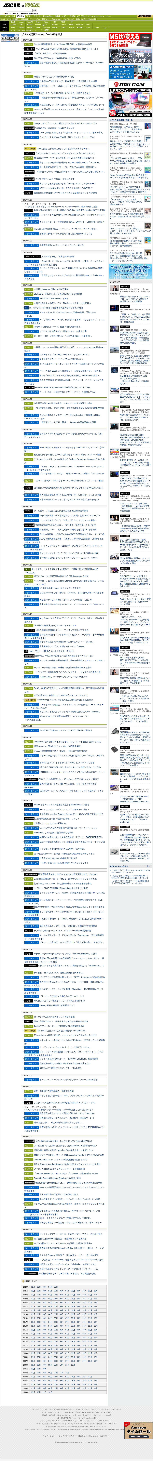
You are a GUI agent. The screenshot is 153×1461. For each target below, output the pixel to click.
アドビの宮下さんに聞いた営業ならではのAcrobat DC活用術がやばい (65, 1147)
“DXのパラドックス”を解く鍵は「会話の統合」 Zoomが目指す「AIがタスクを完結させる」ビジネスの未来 (135, 548)
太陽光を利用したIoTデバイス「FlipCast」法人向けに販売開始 (62, 305)
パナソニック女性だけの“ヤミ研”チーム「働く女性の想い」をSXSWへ (71, 944)
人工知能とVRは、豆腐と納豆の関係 (58, 258)
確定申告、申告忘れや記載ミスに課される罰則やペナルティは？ (64, 657)
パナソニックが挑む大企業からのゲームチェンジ (62, 998)
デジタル (36, 18)
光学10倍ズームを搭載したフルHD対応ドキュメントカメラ (61, 697)
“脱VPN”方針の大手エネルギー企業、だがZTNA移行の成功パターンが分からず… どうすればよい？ (135, 760)
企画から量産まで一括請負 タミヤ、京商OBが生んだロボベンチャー (71, 1224)
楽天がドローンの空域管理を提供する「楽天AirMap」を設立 (61, 578)
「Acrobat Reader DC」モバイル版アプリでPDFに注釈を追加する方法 (66, 1175)
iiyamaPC (30, 23)
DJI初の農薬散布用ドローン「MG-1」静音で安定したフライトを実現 (65, 880)
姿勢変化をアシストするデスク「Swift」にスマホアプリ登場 (67, 764)
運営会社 (81, 1437)
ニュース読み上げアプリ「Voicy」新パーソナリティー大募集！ (68, 522)
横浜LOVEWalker (56, 1431)
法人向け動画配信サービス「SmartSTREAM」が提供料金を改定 (63, 46)
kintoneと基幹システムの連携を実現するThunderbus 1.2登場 (61, 806)
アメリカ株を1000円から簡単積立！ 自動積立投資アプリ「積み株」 (71, 372)
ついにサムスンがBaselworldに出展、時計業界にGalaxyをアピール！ (67, 50)
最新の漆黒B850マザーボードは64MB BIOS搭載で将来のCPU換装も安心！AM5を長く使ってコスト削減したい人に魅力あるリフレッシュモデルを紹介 (135, 801)
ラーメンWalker (30, 1431)
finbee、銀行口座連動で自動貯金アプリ (57, 1007)
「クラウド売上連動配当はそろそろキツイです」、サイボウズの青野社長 (67, 674)
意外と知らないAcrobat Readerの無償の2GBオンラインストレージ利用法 (67, 1166)
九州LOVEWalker (95, 1431)
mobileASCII (84, 1428)
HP (72, 23)
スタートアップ (99, 18)
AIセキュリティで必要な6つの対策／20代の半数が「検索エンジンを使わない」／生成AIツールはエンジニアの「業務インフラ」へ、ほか (130, 184)
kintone (29, 29)
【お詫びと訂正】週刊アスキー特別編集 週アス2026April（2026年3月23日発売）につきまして (130, 917)
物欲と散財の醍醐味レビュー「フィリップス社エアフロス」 (63, 631)
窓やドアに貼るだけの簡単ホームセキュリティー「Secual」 (67, 643)
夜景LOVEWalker (82, 1431)
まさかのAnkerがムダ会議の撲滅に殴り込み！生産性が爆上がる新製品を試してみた (130, 255)
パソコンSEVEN (46, 23)
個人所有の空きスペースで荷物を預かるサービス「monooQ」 (68, 1115)
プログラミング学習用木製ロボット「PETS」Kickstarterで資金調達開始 (72, 979)
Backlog (71, 29)
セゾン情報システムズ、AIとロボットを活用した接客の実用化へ (63, 1245)
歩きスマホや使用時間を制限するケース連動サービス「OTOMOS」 (70, 164)
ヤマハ (88, 29)
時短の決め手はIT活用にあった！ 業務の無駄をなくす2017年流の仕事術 (68, 1184)
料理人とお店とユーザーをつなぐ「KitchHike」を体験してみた (68, 1266)
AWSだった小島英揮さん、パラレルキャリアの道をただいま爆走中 (68, 781)
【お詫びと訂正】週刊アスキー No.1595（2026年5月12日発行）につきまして (131, 912)
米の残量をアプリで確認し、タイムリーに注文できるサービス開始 (70, 1201)
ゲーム (108, 18)
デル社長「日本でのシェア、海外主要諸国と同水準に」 (59, 974)
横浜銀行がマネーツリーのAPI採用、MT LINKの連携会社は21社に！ (65, 159)
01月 (33, 1288)
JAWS (13, 29)
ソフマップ (38, 32)
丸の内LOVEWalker (108, 1431)
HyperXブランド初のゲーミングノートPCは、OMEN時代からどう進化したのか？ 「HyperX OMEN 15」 (134, 859)
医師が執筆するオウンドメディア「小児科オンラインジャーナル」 (70, 1270)
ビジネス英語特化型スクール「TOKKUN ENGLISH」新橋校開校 (69, 1060)
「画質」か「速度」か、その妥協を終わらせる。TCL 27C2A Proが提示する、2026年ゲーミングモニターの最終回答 (135, 359)
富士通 (13, 23)
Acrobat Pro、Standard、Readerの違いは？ (55, 129)
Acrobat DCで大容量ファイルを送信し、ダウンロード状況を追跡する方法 (67, 743)
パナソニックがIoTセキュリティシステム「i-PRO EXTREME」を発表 (65, 955)
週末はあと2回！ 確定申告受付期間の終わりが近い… (59, 1124)
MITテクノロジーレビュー (97, 1428)
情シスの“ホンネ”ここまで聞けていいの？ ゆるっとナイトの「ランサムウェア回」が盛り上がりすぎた (130, 270)
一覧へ (147, 907)
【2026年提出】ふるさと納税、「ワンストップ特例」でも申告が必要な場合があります (126, 241)
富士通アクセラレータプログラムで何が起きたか (62, 361)
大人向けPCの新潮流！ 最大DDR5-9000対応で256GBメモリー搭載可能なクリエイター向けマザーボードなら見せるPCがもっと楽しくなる (135, 585)
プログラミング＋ (89, 1425)
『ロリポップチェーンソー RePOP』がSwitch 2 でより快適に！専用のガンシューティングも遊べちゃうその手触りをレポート (135, 661)
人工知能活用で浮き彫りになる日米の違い (59, 1196)
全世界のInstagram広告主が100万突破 (51, 291)
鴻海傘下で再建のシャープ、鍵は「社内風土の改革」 (58, 328)
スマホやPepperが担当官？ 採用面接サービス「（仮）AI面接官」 (70, 1257)
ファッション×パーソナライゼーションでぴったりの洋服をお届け (69, 555)
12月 (96, 1292)
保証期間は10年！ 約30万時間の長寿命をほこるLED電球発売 (68, 531)
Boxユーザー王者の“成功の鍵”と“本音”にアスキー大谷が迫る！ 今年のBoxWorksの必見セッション (135, 702)
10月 (84, 1292)
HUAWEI (71, 26)
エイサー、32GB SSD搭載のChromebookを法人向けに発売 (61, 890)
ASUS (63, 23)
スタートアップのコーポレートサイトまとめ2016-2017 (65, 356)
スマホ (90, 18)
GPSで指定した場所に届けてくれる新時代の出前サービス (63, 150)
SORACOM (68, 1422)
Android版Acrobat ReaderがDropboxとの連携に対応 (57, 1180)
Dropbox (54, 29)
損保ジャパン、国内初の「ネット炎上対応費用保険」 (58, 748)
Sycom (38, 23)
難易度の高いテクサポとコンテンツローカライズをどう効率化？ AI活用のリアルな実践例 (135, 339)
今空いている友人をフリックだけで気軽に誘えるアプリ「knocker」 (70, 713)
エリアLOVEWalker (43, 1431)
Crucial (63, 26)
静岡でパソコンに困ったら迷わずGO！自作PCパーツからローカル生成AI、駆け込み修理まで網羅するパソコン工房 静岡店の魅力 (135, 400)
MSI (55, 23)
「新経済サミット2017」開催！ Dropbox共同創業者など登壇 (68, 424)
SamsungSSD (45, 26)
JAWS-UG (52, 1417)
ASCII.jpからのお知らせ (119, 907)
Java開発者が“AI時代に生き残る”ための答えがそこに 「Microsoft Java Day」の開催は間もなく (134, 420)
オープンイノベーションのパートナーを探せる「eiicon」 (65, 1049)
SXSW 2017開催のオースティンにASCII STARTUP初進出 (66, 732)
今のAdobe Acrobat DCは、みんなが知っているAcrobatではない (64, 1142)
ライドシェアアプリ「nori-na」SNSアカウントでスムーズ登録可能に (71, 1235)
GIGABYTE (38, 26)
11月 (90, 1292)
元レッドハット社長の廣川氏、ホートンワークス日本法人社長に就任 (65, 1037)
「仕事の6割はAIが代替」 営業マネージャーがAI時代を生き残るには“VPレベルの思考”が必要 (135, 569)
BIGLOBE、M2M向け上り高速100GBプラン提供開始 (58, 295)
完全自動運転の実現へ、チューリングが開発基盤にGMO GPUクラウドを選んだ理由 (135, 601)
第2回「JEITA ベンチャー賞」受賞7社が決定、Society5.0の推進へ (69, 377)
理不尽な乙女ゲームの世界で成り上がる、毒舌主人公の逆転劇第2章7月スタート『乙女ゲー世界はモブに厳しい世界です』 (130, 228)
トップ (3, 18)
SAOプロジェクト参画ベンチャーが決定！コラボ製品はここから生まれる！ (58, 1111)
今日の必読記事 (51, 1428)
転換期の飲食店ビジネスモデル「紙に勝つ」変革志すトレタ (67, 1119)
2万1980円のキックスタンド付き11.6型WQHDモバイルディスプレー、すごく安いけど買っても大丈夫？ (135, 439)
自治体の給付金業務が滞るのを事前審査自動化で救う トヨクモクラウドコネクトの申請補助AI (126, 282)
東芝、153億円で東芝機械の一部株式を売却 (54, 1092)
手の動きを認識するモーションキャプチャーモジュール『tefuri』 (69, 559)
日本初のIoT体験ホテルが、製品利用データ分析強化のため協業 (68, 83)
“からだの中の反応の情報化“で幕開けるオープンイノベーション (68, 829)
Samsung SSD (46, 1422)
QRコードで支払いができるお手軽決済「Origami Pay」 (62, 1032)
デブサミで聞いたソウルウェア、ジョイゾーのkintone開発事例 (62, 932)
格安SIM (15, 21)
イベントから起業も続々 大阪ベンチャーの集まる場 (63, 333)
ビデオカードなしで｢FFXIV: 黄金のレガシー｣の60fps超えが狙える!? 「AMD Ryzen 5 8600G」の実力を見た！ (135, 898)
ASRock (54, 26)
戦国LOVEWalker (121, 1431)
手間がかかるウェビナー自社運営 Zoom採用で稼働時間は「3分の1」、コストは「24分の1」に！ (136, 680)
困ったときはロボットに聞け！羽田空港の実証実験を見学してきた (64, 855)
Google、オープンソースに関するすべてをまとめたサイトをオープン (65, 125)
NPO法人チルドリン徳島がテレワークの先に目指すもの (59, 1002)
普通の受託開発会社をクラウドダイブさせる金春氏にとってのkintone (65, 194)
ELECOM (13, 26)
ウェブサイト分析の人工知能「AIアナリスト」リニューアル (67, 139)
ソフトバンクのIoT (105, 29)
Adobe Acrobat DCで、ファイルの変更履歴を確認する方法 (60, 1161)
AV (78, 18)
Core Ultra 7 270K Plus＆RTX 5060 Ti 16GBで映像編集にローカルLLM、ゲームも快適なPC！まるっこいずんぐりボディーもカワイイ (135, 524)
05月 (56, 1288)
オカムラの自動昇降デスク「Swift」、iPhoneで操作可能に (60, 752)
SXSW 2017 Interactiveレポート (54, 300)
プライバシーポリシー (67, 1437)
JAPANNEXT (29, 32)
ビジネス (31, 5)
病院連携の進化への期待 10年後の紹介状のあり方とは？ (65, 1065)
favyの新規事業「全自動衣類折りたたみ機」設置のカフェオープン (70, 517)
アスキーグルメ (35, 21)
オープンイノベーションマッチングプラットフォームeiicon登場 (68, 1081)
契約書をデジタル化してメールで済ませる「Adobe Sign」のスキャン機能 (67, 456)
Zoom (97, 29)
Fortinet (80, 29)
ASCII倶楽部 (145, 17)
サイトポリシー (51, 1437)
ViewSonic (80, 26)
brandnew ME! (47, 32)
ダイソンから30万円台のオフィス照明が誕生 (54, 1018)
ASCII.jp (11, 5)
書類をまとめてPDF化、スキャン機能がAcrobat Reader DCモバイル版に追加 (69, 1156)
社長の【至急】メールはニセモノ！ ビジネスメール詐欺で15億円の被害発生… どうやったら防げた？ (135, 504)
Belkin (88, 26)
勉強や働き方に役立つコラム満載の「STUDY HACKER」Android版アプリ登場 (69, 212)
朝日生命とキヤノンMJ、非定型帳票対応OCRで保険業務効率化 (63, 885)
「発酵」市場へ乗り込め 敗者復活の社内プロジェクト (64, 864)
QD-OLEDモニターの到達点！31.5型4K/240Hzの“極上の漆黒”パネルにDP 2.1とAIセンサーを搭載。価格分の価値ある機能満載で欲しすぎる (135, 622)
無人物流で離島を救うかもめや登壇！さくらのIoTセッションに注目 (70, 496)
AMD (21, 26)
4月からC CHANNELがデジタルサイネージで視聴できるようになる (70, 769)
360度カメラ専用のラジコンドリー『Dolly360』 (61, 1069)
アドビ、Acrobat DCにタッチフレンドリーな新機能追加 (59, 1170)
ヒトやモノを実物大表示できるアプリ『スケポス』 (63, 850)
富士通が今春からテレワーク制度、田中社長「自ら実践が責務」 (67, 1275)
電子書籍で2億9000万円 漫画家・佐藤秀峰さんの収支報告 (60, 1240)
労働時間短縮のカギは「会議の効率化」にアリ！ (57, 820)
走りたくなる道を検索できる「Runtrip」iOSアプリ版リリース (68, 185)
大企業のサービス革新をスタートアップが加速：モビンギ (66, 601)
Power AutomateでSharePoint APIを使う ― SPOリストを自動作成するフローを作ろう (129, 215)
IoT (13, 18)
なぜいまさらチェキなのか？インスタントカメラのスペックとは (65, 155)
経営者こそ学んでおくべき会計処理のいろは (54, 78)
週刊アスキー (46, 21)
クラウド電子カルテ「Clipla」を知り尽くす (54, 180)
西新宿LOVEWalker (69, 1431)
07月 (67, 1292)
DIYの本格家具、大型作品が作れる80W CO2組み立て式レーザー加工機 (72, 536)
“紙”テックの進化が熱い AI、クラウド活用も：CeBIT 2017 (66, 190)
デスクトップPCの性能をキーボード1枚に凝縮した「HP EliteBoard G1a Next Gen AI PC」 (135, 839)
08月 (73, 1292)
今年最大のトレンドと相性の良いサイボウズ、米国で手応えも (62, 94)
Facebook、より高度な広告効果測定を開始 (53, 834)
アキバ (83, 18)
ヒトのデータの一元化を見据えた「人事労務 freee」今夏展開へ (63, 337)
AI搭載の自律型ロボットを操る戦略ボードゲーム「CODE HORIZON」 (71, 839)
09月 (79, 1292)
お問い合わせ (92, 1437)
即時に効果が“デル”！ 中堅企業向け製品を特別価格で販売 (61, 1023)
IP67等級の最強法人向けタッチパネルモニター (55, 627)
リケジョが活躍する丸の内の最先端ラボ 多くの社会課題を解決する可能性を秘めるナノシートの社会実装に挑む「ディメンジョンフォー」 (129, 296)
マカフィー (13, 32)
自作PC (72, 18)
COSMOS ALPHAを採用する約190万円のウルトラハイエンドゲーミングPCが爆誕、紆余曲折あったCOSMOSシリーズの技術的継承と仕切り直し (135, 378)
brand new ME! (91, 1419)
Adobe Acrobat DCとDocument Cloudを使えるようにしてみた (63, 389)
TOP (32, 1411)
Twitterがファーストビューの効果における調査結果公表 (59, 1027)
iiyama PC (72, 1414)
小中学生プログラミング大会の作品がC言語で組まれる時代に (65, 701)
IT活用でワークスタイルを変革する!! (50, 825)
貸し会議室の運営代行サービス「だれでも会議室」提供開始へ (68, 169)
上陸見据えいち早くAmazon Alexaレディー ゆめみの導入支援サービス (72, 815)
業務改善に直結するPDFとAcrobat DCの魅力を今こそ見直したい (63, 1152)
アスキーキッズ (6, 21)
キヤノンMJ (21, 32)
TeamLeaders (56, 21)
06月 (62, 1292)
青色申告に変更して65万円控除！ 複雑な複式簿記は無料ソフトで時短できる (70, 908)
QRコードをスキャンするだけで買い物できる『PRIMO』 (66, 1219)
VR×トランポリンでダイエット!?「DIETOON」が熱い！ (65, 811)
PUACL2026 (92, 21)
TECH (28, 18)
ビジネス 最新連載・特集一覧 (121, 159)
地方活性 (83, 21)
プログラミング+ (68, 21)
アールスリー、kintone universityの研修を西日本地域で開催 (61, 512)
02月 (39, 1288)
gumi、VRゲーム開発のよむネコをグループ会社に (52, 652)
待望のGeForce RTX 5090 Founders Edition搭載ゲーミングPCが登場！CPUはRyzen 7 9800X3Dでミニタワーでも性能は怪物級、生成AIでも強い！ (135, 480)
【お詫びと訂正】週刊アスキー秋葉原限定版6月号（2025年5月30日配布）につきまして (130, 923)
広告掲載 (103, 1437)
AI (9, 18)
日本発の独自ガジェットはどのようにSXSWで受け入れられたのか (70, 501)
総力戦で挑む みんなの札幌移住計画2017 (58, 860)
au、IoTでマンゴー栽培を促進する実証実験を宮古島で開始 (56, 309)
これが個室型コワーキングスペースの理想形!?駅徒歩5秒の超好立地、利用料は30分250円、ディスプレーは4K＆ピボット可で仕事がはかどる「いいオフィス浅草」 (135, 880)
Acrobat (21, 29)
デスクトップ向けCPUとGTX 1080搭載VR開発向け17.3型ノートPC (64, 1104)
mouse (21, 23)
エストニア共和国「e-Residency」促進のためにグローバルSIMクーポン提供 (68, 1261)
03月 (44, 1288)
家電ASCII (24, 21)
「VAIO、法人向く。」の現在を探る (50, 55)
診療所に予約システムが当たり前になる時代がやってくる (66, 235)
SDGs (78, 21)
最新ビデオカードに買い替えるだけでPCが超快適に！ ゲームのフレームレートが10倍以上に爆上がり (135, 818)
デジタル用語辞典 (73, 1428)
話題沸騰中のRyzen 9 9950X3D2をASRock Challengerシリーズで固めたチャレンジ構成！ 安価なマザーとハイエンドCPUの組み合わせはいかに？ (135, 778)
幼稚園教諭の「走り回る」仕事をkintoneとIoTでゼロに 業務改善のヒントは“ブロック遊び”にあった (126, 168)
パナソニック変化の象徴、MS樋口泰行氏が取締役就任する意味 (63, 669)
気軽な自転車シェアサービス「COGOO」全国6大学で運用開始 (68, 927)
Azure (38, 29)
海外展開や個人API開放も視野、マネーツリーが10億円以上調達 (63, 405)
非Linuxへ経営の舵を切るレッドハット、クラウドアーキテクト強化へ (65, 230)
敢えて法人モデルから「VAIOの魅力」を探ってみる (57, 59)
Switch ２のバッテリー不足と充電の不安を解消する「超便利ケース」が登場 (135, 642)
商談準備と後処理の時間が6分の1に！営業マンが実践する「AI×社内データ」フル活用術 (135, 721)
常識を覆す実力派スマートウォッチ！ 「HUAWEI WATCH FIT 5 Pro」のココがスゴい (135, 458)
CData (63, 29)
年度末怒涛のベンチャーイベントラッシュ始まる (62, 246)
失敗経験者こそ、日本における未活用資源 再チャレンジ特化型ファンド (72, 106)
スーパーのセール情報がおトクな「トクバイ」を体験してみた (68, 393)
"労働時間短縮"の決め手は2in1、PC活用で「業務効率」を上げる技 (65, 526)
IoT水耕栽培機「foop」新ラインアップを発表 (60, 589)
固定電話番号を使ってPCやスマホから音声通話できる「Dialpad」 (68, 876)
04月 (50, 1288)
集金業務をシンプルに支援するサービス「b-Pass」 (63, 648)
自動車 (57, 18)
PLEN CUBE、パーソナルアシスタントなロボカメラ (63, 678)
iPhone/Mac (48, 18)
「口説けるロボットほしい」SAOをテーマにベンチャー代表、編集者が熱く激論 (60, 208)
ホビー (65, 18)
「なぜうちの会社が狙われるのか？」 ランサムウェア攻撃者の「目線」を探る (135, 739)
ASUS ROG (29, 26)
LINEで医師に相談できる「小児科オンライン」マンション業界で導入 (71, 134)
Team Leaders (77, 1425)
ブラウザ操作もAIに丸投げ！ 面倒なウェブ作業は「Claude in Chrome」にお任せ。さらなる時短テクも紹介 (130, 200)
